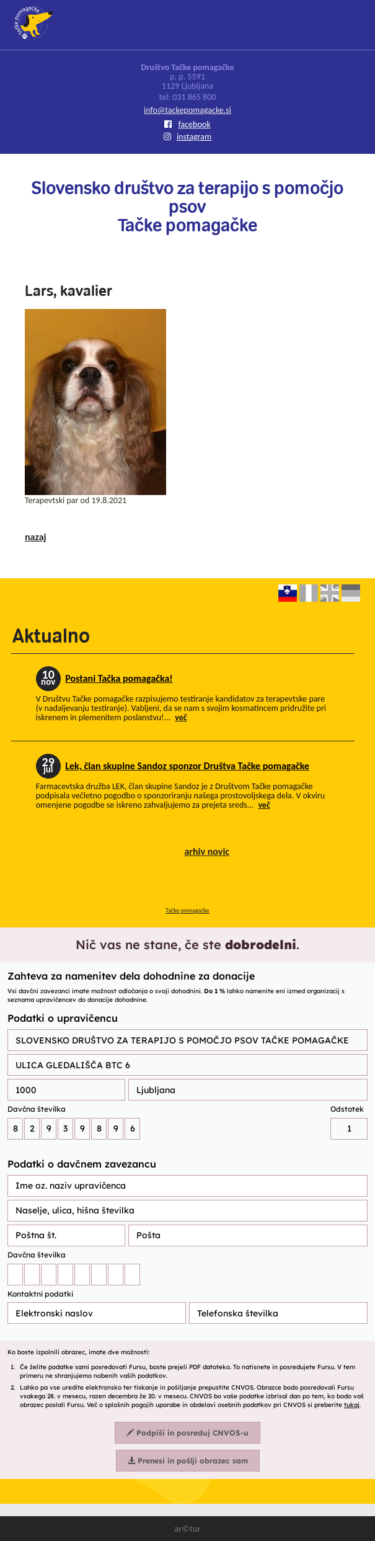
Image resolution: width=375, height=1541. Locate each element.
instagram (187, 136)
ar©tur (187, 1528)
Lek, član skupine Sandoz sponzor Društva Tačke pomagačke (187, 766)
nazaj (35, 537)
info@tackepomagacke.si (187, 110)
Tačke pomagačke (187, 910)
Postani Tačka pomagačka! (118, 678)
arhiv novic (206, 851)
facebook (187, 124)
